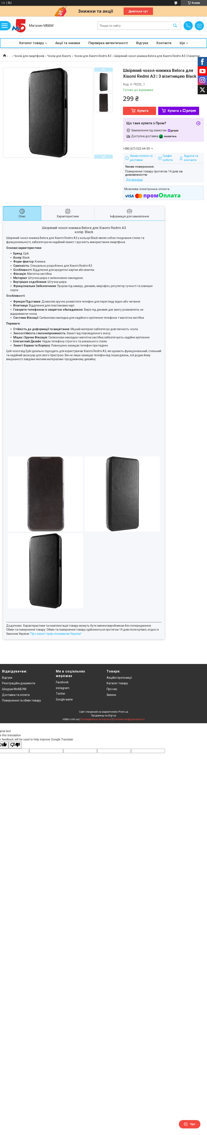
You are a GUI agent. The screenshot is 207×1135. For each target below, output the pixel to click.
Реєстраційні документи (18, 683)
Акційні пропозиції (119, 677)
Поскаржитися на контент (96, 719)
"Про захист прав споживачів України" (56, 633)
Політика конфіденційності (129, 719)
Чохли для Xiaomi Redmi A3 (92, 56)
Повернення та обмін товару (21, 700)
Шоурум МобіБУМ (14, 689)
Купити (142, 111)
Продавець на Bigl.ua (103, 715)
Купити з (182, 111)
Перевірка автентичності (108, 43)
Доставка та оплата (16, 695)
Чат (189, 1124)
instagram (62, 688)
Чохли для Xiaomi (59, 56)
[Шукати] (175, 26)
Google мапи (64, 699)
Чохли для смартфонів (29, 56)
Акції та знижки (67, 43)
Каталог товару (31, 43)
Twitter (60, 693)
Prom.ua (123, 711)
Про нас (112, 689)
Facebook (62, 682)
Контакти (163, 43)
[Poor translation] (15, 745)
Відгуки (142, 43)
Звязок (111, 695)
